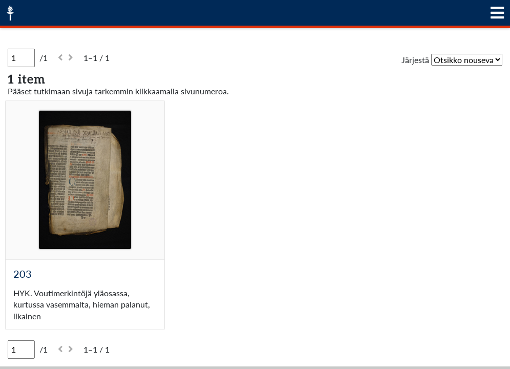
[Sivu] (21, 58)
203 (22, 274)
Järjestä (415, 60)
